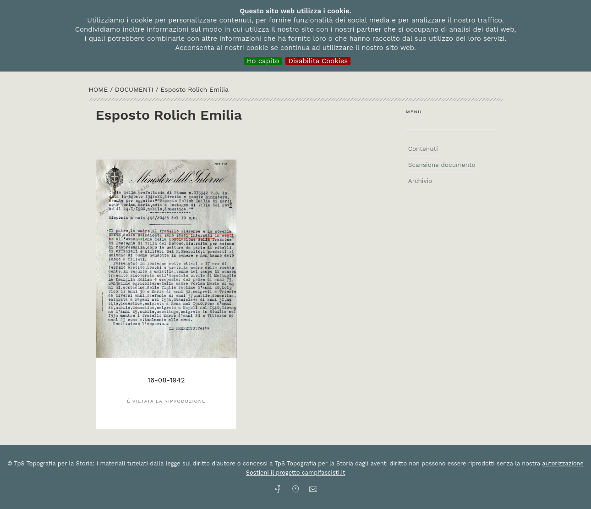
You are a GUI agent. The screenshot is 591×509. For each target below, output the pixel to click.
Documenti (135, 89)
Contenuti (423, 148)
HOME (99, 89)
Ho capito (263, 61)
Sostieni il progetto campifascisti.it (295, 472)
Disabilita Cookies (318, 61)
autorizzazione (563, 463)
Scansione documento (442, 164)
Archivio (420, 180)
